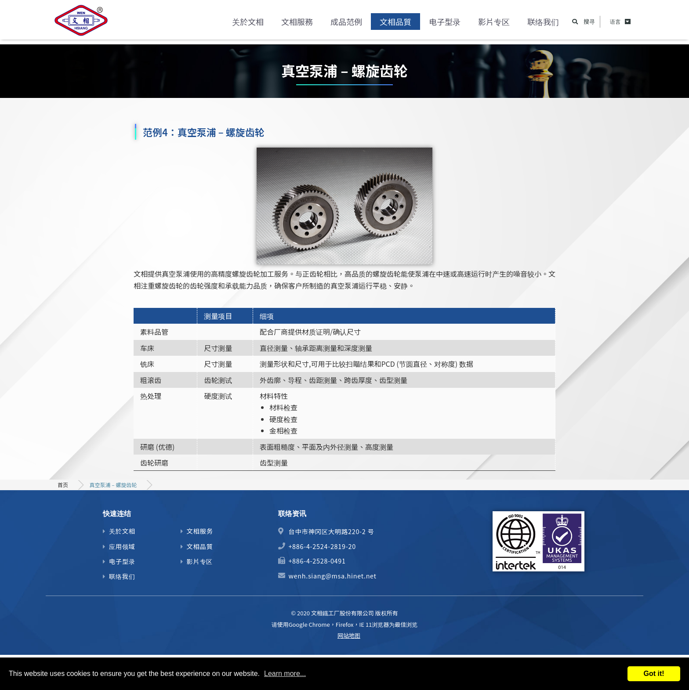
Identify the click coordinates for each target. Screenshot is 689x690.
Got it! (653, 673)
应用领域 (122, 546)
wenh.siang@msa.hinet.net (332, 575)
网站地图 (348, 635)
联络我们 (543, 24)
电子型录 (445, 24)
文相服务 (199, 530)
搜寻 (589, 24)
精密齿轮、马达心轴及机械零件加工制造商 (85, 24)
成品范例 (346, 24)
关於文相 (248, 24)
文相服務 (297, 24)
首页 (63, 484)
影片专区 (494, 24)
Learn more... (285, 673)
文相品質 (395, 24)
